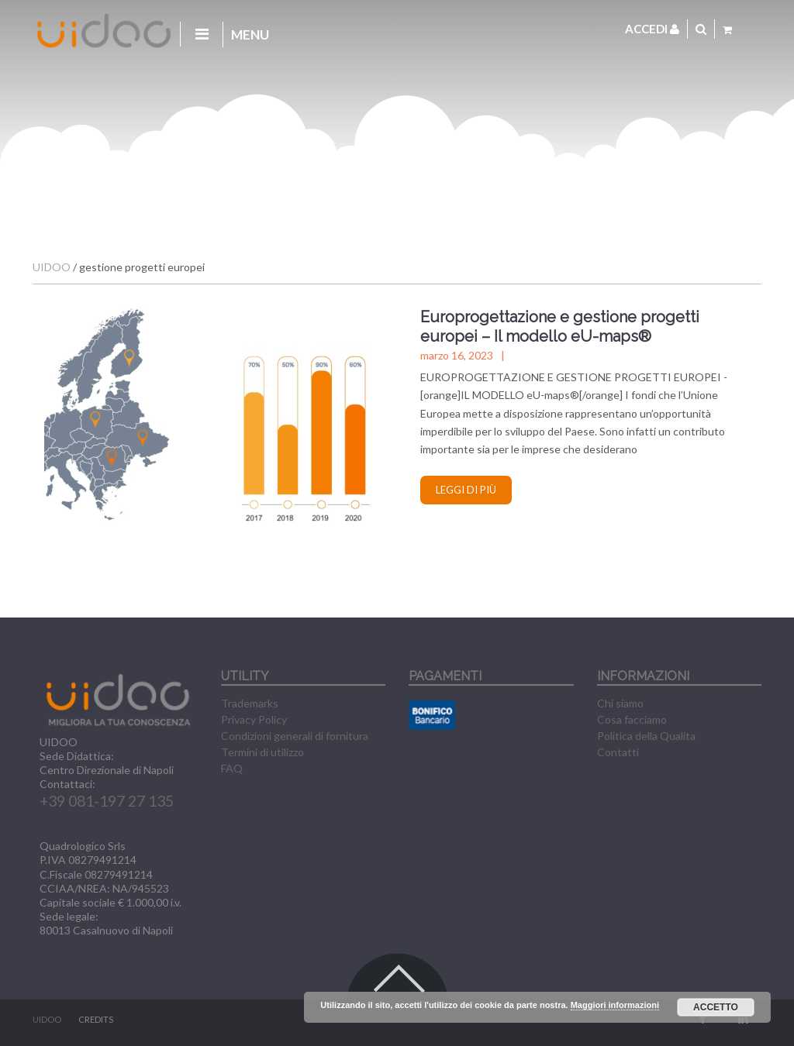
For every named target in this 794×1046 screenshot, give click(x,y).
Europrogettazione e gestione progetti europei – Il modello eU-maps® (559, 327)
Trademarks (249, 703)
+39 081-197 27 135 (107, 801)
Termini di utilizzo (262, 752)
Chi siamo (620, 703)
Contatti (618, 752)
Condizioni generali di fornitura (294, 735)
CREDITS (95, 1019)
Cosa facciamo (632, 719)
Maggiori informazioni (615, 1005)
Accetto (715, 1007)
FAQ (232, 768)
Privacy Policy (254, 719)
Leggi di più (466, 489)
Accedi (652, 29)
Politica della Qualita (646, 735)
